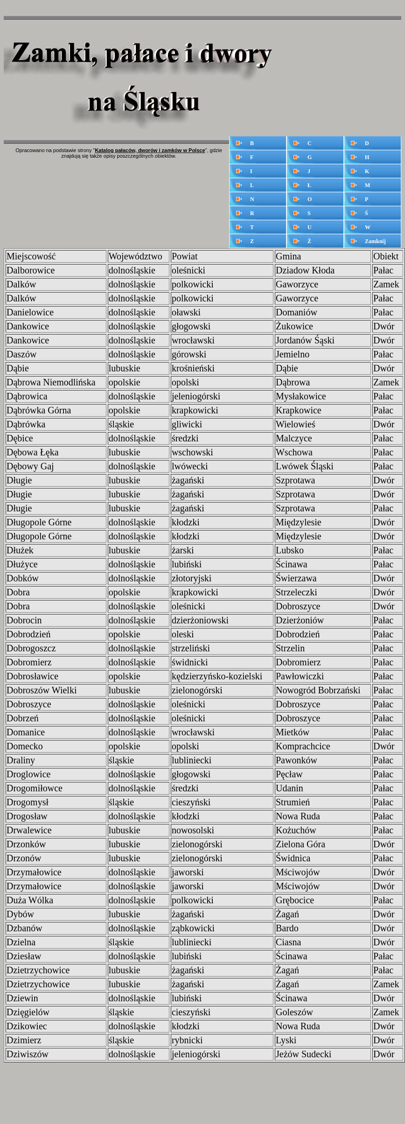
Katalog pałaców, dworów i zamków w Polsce (150, 150)
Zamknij (375, 241)
